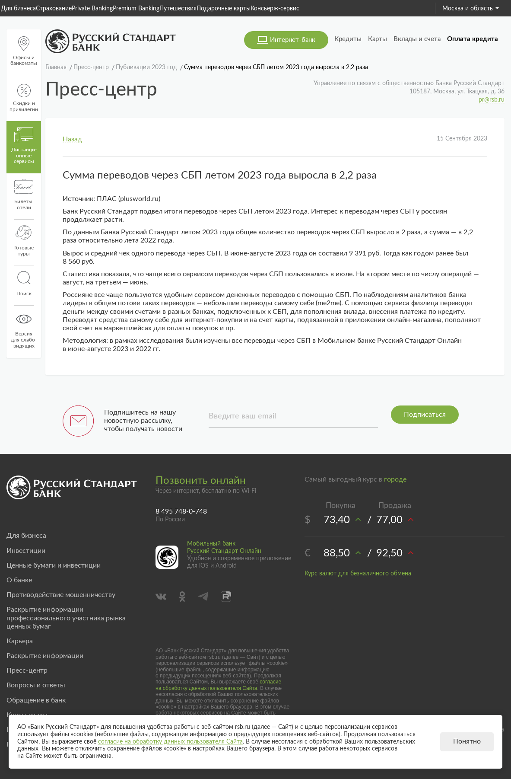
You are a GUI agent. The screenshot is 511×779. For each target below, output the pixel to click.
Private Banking (92, 9)
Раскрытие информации (44, 655)
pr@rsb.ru (492, 100)
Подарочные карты (224, 9)
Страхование (54, 9)
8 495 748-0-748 (181, 511)
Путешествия (178, 9)
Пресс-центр (27, 670)
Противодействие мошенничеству (60, 594)
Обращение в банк (36, 700)
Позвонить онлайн (201, 481)
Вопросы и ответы (35, 685)
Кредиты (348, 39)
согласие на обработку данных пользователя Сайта (218, 685)
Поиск (23, 283)
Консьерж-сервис (275, 9)
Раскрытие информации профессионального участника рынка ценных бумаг (66, 617)
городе (395, 479)
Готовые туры (24, 240)
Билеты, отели (24, 194)
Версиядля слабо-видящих (24, 329)
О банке (19, 580)
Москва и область (470, 9)
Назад (72, 139)
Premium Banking (136, 9)
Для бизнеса (18, 9)
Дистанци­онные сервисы (24, 145)
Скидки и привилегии (24, 98)
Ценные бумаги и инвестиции (53, 565)
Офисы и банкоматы (23, 51)
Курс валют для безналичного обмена (358, 574)
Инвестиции (25, 550)
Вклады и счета (417, 39)
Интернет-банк (292, 40)
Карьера (19, 641)
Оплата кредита (472, 39)
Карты (377, 39)
